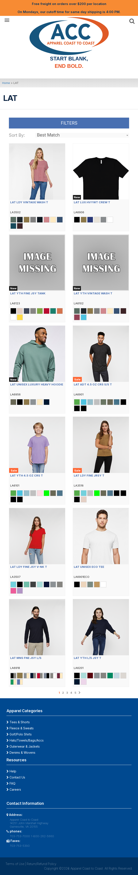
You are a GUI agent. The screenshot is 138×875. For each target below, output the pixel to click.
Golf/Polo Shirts (19, 734)
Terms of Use (14, 864)
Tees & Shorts (18, 722)
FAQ (11, 783)
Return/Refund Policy (41, 864)
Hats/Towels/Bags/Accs (25, 740)
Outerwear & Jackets (23, 746)
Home (6, 83)
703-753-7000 (20, 836)
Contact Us (16, 777)
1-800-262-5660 (42, 836)
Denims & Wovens (21, 752)
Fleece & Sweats (20, 728)
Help (11, 771)
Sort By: (17, 135)
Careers (14, 789)
